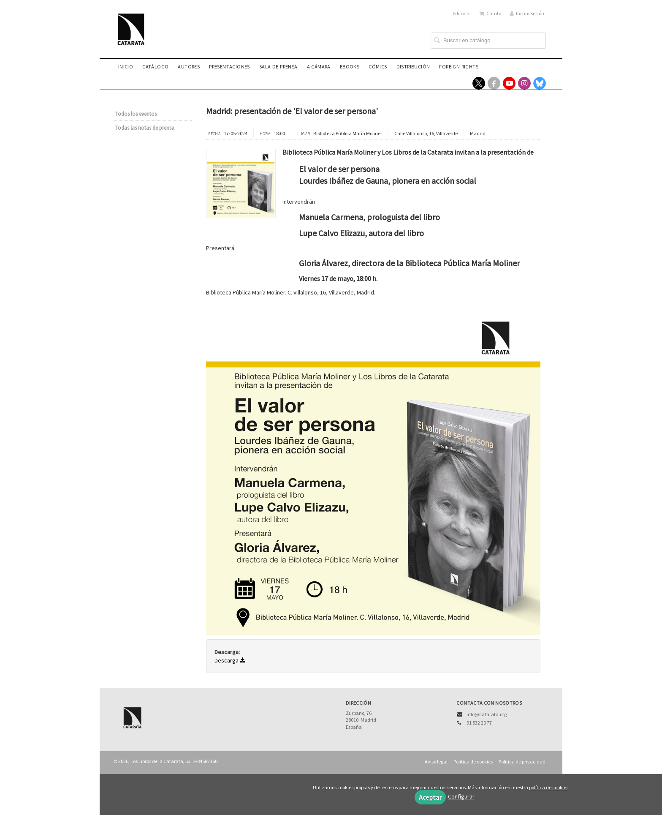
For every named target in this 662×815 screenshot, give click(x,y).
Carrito (490, 13)
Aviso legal (436, 761)
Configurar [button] (461, 796)
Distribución (413, 66)
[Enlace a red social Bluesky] (539, 83)
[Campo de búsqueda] (488, 41)
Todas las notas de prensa (144, 127)
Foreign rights (458, 66)
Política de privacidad (522, 761)
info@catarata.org (487, 714)
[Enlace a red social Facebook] (494, 83)
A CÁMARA (319, 66)
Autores (189, 66)
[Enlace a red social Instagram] (524, 83)
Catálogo (155, 66)
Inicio (125, 66)
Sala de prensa (278, 66)
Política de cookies (473, 761)
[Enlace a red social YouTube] (509, 83)
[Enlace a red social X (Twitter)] (478, 83)
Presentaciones (229, 66)
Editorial (462, 13)
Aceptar (430, 797)
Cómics (378, 66)
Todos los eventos (136, 113)
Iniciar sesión (527, 13)
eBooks (349, 66)
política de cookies (548, 787)
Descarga (229, 660)
